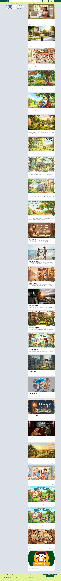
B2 (19, 5)
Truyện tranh (31, 577)
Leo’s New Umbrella (32, 173)
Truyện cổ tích (54, 574)
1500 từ (11, 8)
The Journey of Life (32, 459)
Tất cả (10, 5)
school (18, 8)
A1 (53, 24)
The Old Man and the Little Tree (34, 327)
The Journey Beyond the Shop (34, 305)
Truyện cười (49, 574)
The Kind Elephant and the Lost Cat (34, 195)
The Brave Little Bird (32, 217)
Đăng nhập (52, 1)
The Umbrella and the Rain (33, 393)
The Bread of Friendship (33, 283)
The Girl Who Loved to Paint (33, 349)
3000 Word (24, 3)
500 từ (53, 484)
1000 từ (8, 8)
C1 (21, 5)
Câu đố (45, 574)
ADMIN (31, 574)
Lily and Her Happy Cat (32, 20)
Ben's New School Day (32, 42)
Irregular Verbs (18, 3)
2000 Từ (53, 397)
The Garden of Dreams (32, 371)
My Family (30, 481)
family (14, 8)
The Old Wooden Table (32, 545)
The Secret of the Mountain (33, 239)
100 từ (21, 8)
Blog (34, 3)
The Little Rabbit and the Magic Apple (35, 153)
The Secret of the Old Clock (33, 415)
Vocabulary (29, 3)
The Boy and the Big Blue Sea (34, 261)
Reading (12, 3)
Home (8, 3)
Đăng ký (45, 1)
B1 (17, 5)
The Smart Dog (31, 437)
